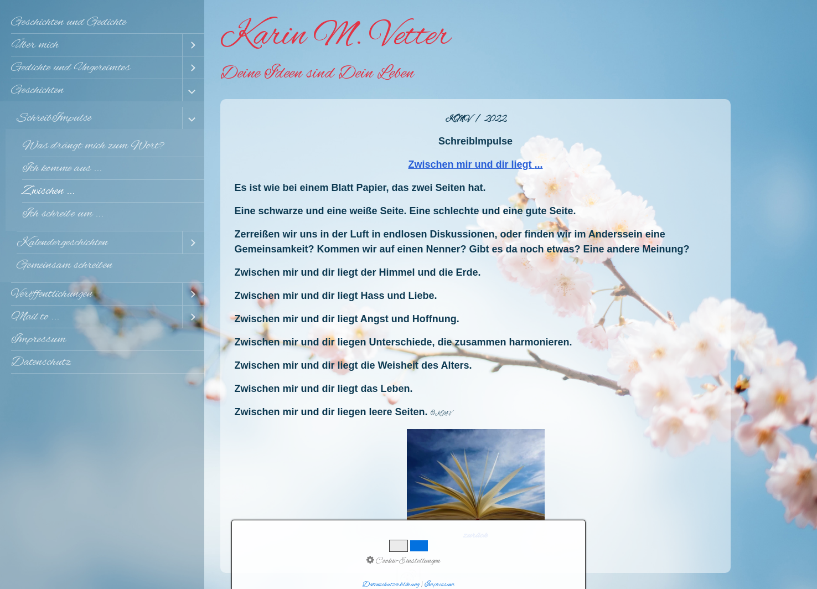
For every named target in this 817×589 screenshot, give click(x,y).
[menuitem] (102, 22)
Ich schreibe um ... (63, 213)
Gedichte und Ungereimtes (70, 67)
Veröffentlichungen (51, 294)
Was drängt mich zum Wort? (93, 145)
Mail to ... (35, 316)
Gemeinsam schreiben (64, 265)
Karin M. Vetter (335, 36)
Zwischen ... (48, 191)
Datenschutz (41, 362)
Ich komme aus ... (62, 168)
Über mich (35, 45)
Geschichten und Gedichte (68, 22)
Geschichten (37, 90)
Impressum (38, 339)
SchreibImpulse (54, 118)
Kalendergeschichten (62, 242)
